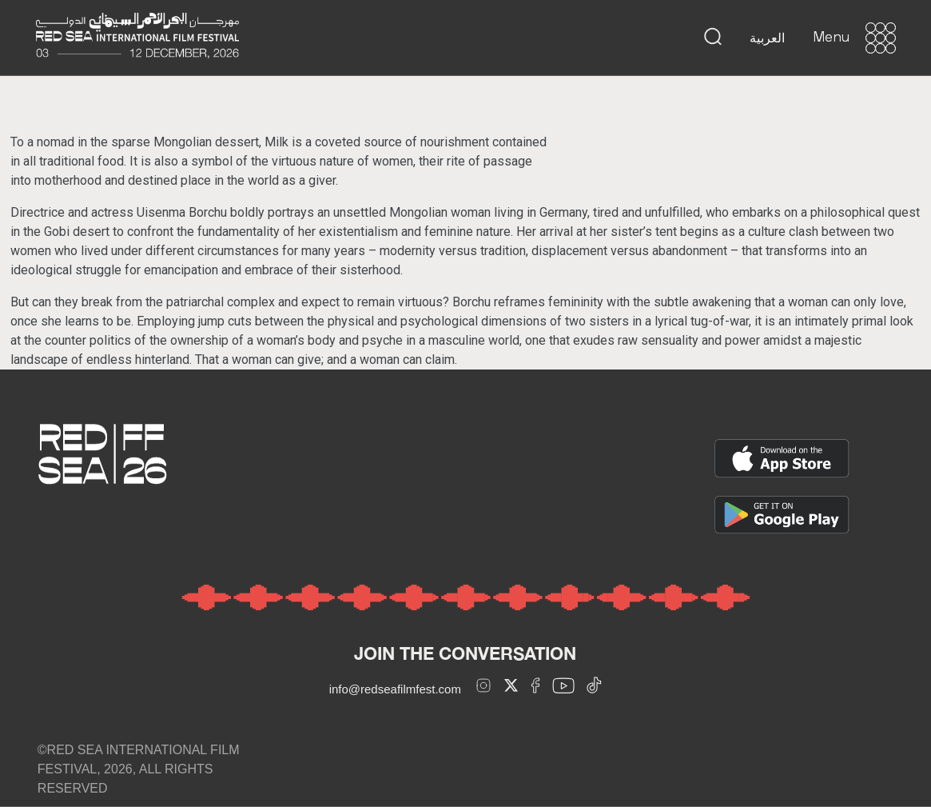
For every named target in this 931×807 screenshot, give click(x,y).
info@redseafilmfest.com (395, 689)
